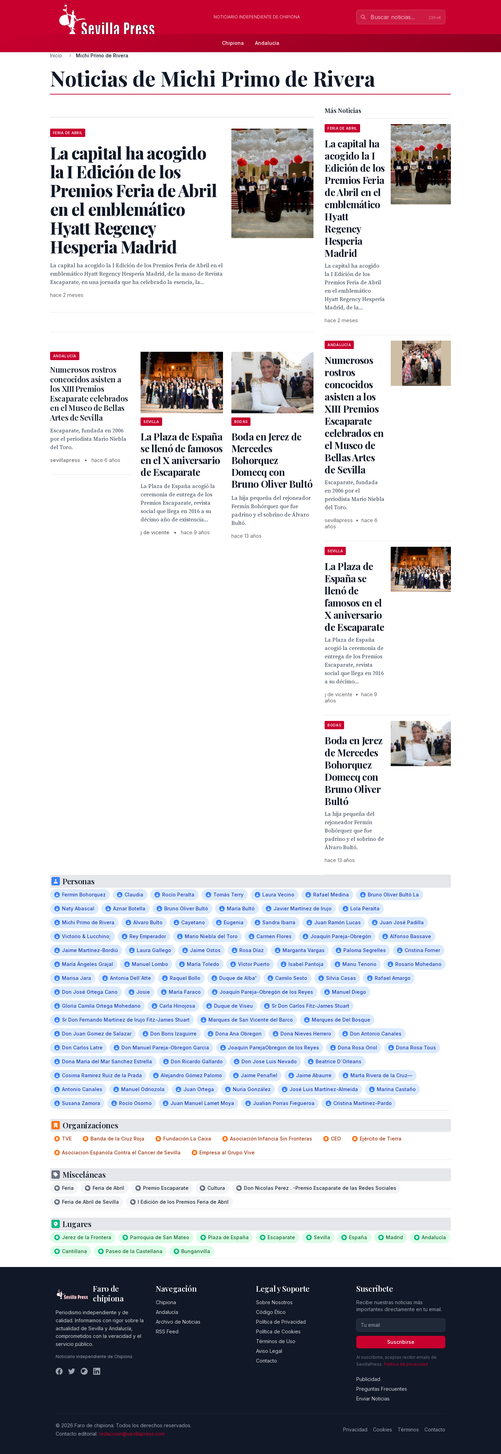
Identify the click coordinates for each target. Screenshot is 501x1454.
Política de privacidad (406, 1364)
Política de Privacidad (281, 1322)
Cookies (382, 1429)
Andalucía (267, 43)
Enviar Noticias (373, 1399)
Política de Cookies (278, 1331)
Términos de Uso (275, 1341)
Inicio (56, 55)
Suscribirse (400, 1342)
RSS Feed (167, 1331)
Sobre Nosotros (274, 1302)
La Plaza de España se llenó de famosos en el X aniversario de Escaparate (181, 454)
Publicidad (368, 1379)
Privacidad (355, 1429)
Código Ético (271, 1312)
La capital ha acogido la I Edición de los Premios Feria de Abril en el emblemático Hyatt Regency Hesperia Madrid (354, 198)
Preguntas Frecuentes (381, 1389)
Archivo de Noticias (178, 1322)
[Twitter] (71, 1371)
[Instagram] (84, 1371)
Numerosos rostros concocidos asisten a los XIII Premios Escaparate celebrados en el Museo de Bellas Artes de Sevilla (89, 393)
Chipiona (233, 43)
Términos (408, 1429)
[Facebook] (59, 1371)
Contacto (266, 1361)
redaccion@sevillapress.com (132, 1434)
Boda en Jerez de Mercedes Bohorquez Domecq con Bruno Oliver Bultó (271, 460)
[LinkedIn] (96, 1371)
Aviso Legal (269, 1351)
